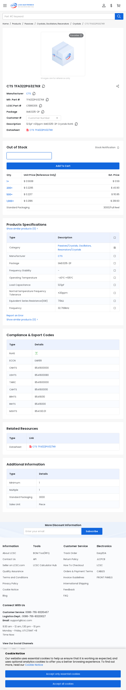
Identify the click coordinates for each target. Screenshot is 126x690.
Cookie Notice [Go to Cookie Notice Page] (11, 589)
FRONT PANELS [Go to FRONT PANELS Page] (105, 577)
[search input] (59, 16)
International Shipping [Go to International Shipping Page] (75, 583)
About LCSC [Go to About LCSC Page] (9, 553)
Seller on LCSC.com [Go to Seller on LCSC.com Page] (14, 565)
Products (16, 23)
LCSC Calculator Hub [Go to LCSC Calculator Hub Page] (45, 565)
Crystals (77, 23)
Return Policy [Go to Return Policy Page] (70, 559)
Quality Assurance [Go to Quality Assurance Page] (13, 571)
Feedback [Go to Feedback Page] (69, 589)
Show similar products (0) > (22, 228)
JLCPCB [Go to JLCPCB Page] (101, 559)
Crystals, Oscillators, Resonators (53, 23)
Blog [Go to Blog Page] (5, 595)
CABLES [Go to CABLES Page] (101, 571)
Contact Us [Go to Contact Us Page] (9, 559)
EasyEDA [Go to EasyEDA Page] (101, 553)
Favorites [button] (76, 35)
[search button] (119, 16)
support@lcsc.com (21, 620)
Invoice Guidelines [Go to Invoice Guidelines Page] (73, 577)
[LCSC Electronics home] (22, 5)
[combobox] (43, 118)
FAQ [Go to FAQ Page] (65, 595)
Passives (29, 23)
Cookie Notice (34, 665)
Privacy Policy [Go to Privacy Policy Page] (10, 583)
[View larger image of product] (63, 54)
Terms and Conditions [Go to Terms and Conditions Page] (15, 577)
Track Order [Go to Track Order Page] (70, 553)
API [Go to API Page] (34, 559)
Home (6, 23)
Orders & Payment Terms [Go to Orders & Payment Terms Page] (78, 571)
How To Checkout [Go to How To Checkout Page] (73, 565)
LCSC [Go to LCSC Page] (100, 565)
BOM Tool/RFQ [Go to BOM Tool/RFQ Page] (41, 553)
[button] (104, 6)
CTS (28, 93)
